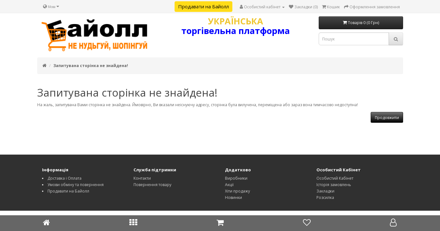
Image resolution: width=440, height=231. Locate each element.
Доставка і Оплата (64, 178)
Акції (229, 184)
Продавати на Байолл (203, 6)
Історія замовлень (333, 184)
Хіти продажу (237, 191)
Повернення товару (152, 184)
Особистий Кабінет (334, 178)
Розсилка (325, 197)
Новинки (233, 197)
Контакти (142, 178)
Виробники (236, 178)
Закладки (325, 191)
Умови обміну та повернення (75, 184)
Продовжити (387, 117)
